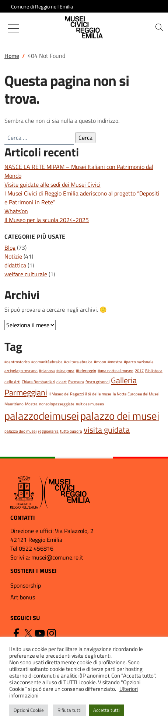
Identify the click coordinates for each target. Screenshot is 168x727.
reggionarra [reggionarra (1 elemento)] (48, 431)
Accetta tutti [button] (106, 710)
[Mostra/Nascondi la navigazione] (13, 28)
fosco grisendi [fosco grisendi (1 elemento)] (97, 382)
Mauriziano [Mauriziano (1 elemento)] (14, 404)
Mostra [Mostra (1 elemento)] (31, 404)
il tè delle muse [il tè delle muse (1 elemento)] (98, 394)
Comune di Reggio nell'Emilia (42, 6)
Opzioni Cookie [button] (29, 710)
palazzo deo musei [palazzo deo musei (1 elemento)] (20, 431)
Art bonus (22, 597)
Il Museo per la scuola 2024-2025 (46, 219)
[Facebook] (16, 633)
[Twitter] (28, 633)
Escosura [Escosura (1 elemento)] (76, 382)
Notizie (13, 256)
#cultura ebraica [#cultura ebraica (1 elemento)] (78, 362)
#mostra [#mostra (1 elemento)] (115, 362)
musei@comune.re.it (57, 557)
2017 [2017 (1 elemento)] (139, 371)
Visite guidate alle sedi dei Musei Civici (52, 184)
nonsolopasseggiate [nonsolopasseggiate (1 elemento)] (56, 404)
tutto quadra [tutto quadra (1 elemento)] (71, 431)
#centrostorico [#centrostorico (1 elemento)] (17, 362)
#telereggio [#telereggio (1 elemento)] (86, 371)
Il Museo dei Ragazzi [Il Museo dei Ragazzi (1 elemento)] (66, 394)
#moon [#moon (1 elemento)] (100, 362)
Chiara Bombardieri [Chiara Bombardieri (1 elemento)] (38, 382)
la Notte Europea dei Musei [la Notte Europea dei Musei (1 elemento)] (136, 394)
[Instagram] (51, 633)
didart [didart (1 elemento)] (61, 382)
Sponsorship (25, 585)
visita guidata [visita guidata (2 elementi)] (107, 429)
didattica (15, 265)
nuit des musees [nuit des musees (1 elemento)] (90, 404)
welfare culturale (25, 274)
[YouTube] (40, 633)
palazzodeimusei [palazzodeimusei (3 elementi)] (41, 416)
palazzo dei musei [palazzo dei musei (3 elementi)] (119, 416)
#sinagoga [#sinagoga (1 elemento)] (65, 371)
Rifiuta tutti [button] (69, 710)
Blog (9, 247)
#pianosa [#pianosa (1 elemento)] (47, 371)
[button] (159, 27)
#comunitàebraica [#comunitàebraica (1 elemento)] (47, 362)
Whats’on (16, 211)
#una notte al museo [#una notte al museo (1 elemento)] (115, 371)
